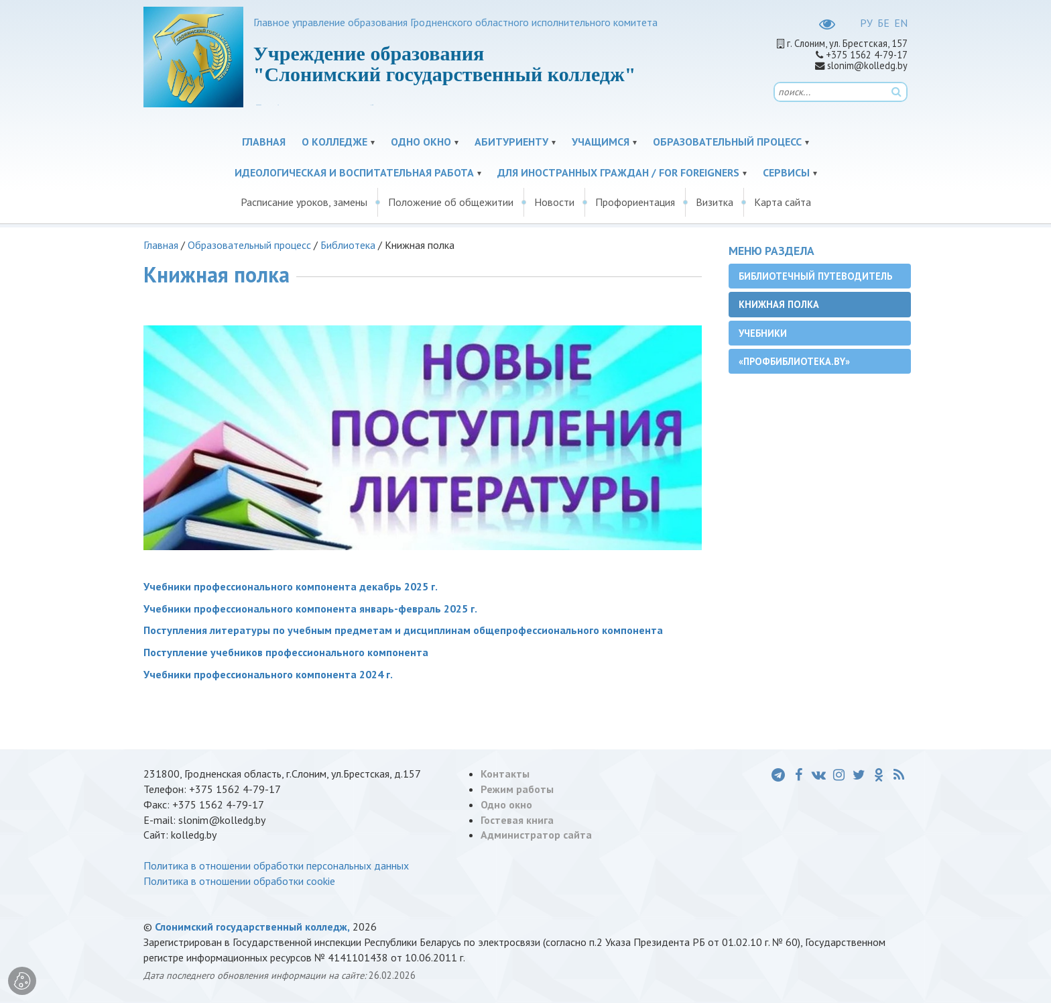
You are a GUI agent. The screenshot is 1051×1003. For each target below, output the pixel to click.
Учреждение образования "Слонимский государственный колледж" (444, 63)
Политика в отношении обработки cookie (239, 881)
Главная (264, 141)
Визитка (714, 202)
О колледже (334, 141)
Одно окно (421, 141)
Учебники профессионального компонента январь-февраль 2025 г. (310, 608)
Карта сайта (782, 202)
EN (901, 23)
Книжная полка (779, 304)
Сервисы (786, 172)
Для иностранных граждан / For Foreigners (618, 172)
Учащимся (600, 141)
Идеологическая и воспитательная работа (354, 172)
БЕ (883, 23)
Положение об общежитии (450, 202)
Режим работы (517, 789)
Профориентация (635, 202)
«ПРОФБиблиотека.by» (794, 361)
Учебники (763, 333)
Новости (554, 202)
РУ (866, 23)
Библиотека (347, 245)
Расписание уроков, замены (304, 202)
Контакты (505, 773)
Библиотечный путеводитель (815, 276)
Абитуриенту (511, 141)
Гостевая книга (517, 820)
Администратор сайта (536, 834)
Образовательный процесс (727, 141)
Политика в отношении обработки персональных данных (276, 865)
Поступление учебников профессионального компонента (285, 652)
